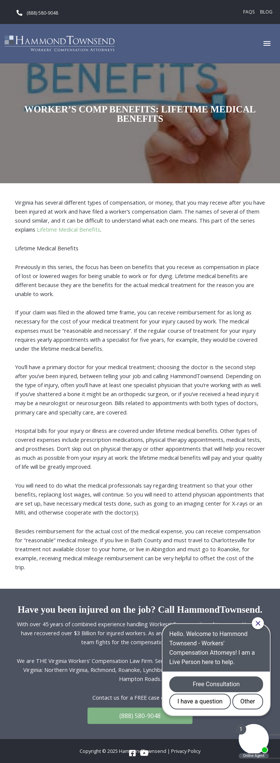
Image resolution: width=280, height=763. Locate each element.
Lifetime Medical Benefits (68, 229)
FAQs (248, 12)
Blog (266, 12)
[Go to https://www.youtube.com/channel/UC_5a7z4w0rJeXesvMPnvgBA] (144, 753)
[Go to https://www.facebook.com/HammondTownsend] (132, 753)
